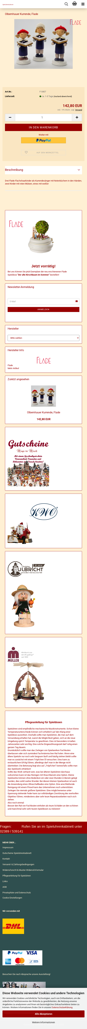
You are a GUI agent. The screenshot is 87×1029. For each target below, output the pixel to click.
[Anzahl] (43, 117)
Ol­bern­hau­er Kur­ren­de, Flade (43, 412)
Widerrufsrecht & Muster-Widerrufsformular (23, 870)
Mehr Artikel (13, 368)
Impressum (7, 847)
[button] (10, 117)
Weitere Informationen (43, 1022)
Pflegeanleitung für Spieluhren (16, 875)
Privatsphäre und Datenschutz (16, 892)
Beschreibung (14, 170)
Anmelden (43, 309)
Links (5, 881)
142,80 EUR (43, 419)
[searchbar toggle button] (66, 4)
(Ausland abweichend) (63, 96)
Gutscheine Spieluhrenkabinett (16, 853)
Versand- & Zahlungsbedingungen (18, 864)
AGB (4, 887)
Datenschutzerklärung (62, 1007)
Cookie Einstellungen (12, 897)
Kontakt (6, 859)
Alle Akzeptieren (43, 1014)
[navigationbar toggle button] (83, 4)
